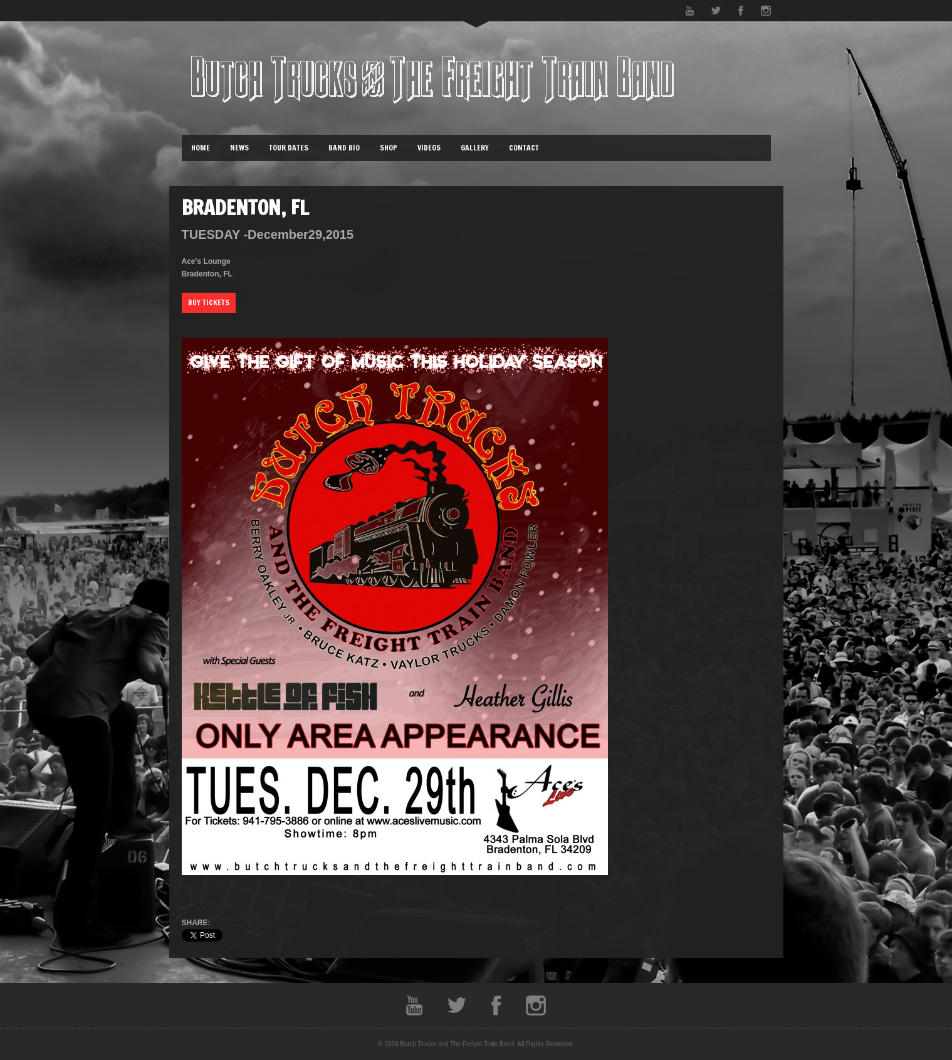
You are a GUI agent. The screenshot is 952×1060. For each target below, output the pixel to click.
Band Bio (344, 147)
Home (200, 147)
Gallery (475, 147)
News (239, 147)
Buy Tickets (208, 302)
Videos (429, 147)
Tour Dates (288, 147)
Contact (524, 147)
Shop (388, 147)
